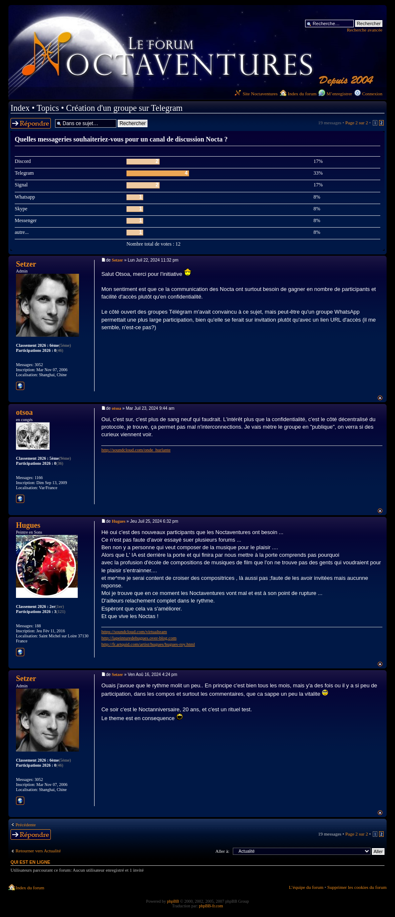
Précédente (26, 824)
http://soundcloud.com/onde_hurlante (136, 449)
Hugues (118, 521)
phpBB (173, 901)
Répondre (31, 123)
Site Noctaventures (255, 93)
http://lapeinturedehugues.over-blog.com (138, 637)
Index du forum (302, 93)
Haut (380, 398)
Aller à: (222, 851)
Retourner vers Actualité (38, 850)
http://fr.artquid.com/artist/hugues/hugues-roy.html (148, 644)
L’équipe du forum (306, 887)
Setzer (117, 260)
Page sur (356, 122)
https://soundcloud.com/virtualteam (134, 631)
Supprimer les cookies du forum (357, 887)
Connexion (372, 93)
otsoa (116, 408)
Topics (48, 108)
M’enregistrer (339, 93)
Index (20, 108)
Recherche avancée (364, 29)
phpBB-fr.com (211, 906)
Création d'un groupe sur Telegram (124, 108)
